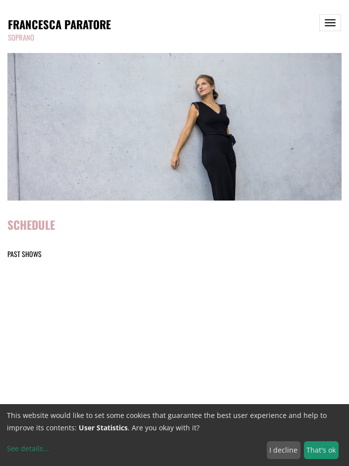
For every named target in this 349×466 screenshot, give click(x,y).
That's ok (321, 450)
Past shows (24, 254)
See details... (28, 448)
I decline (283, 450)
